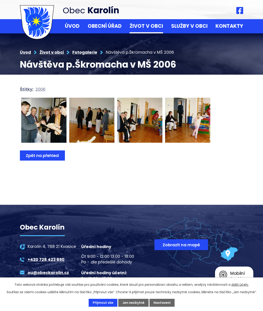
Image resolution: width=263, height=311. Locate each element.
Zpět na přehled (42, 155)
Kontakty (229, 26)
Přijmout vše (103, 302)
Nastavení (162, 302)
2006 (40, 89)
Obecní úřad (105, 26)
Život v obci (146, 26)
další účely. (240, 284)
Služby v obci (189, 26)
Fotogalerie (84, 52)
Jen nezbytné (133, 302)
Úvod (72, 26)
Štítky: (26, 89)
